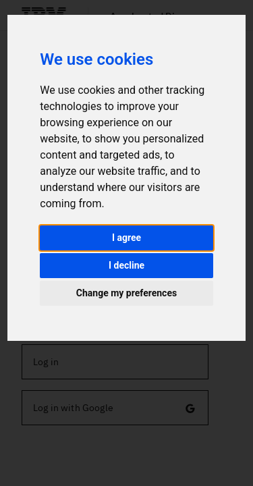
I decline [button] (126, 265)
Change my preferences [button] (126, 293)
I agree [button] (126, 237)
